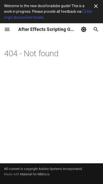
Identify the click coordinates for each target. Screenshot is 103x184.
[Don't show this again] (96, 6)
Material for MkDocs (35, 174)
